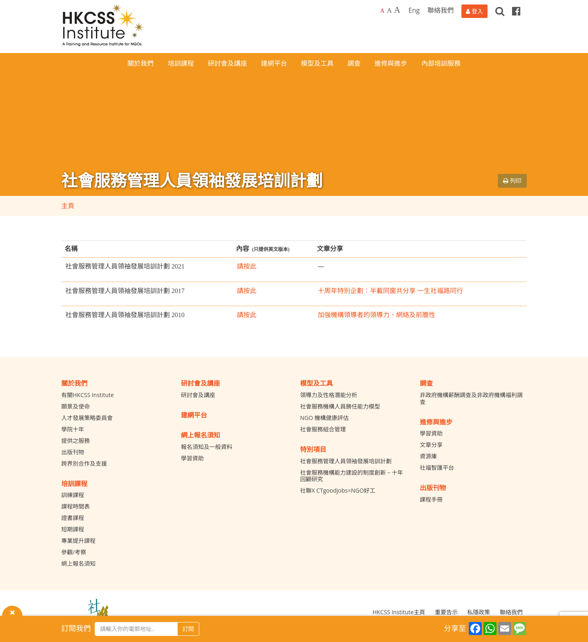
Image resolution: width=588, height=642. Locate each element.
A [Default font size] (382, 11)
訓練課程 (72, 495)
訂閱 (188, 629)
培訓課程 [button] (181, 63)
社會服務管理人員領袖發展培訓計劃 (346, 461)
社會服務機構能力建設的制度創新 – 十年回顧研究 (351, 476)
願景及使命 (75, 406)
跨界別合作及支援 (84, 463)
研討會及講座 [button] (227, 63)
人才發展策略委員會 (87, 418)
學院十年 (72, 429)
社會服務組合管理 (323, 429)
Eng (413, 10)
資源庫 (428, 456)
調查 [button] (354, 63)
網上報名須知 (78, 563)
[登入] (474, 11)
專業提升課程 (78, 540)
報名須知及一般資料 (206, 447)
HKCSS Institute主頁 (398, 612)
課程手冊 (431, 499)
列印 (512, 180)
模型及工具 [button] (317, 63)
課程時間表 (75, 506)
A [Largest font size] (397, 10)
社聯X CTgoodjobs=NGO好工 (337, 490)
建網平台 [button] (274, 63)
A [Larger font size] (389, 10)
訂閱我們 (76, 628)
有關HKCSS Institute (87, 395)
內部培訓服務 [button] (441, 63)
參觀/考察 (73, 552)
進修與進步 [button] (390, 63)
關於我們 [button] (140, 63)
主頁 (67, 205)
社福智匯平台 (437, 467)
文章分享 (431, 445)
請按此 (246, 266)
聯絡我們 (441, 10)
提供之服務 (75, 440)
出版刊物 (72, 452)
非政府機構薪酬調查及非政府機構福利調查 (471, 398)
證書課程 (72, 518)
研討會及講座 (198, 395)
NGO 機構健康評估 (324, 418)
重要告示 (446, 612)
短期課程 (72, 529)
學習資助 (192, 458)
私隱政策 (478, 612)
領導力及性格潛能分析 (328, 395)
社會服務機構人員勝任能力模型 (340, 406)
